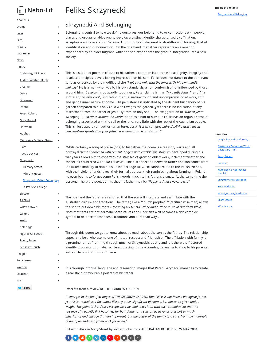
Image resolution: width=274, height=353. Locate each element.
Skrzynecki (26, 160)
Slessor (24, 193)
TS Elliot (25, 200)
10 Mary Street (32, 167)
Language (23, 53)
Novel (20, 60)
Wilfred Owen (28, 207)
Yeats (23, 220)
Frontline (223, 163)
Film (19, 40)
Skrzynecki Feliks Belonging (41, 180)
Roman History (226, 186)
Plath (23, 147)
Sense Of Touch (30, 247)
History (21, 46)
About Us (23, 20)
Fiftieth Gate (225, 206)
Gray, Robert (28, 120)
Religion (22, 253)
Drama (21, 26)
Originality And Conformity (233, 139)
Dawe (23, 93)
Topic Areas (24, 260)
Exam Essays (225, 199)
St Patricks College (35, 187)
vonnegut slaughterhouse (232, 193)
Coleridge (26, 227)
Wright (24, 213)
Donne (24, 107)
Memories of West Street (36, 140)
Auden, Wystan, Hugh (34, 80)
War (19, 280)
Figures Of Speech (31, 233)
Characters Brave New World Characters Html (234, 148)
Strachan (22, 274)
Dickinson (26, 100)
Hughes (25, 133)
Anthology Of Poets (32, 73)
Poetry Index (28, 240)
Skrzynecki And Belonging (232, 14)
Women (22, 267)
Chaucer (25, 87)
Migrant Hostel (32, 173)
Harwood (26, 127)
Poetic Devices (29, 153)
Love (20, 33)
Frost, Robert (28, 113)
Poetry (21, 67)
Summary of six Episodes (232, 179)
